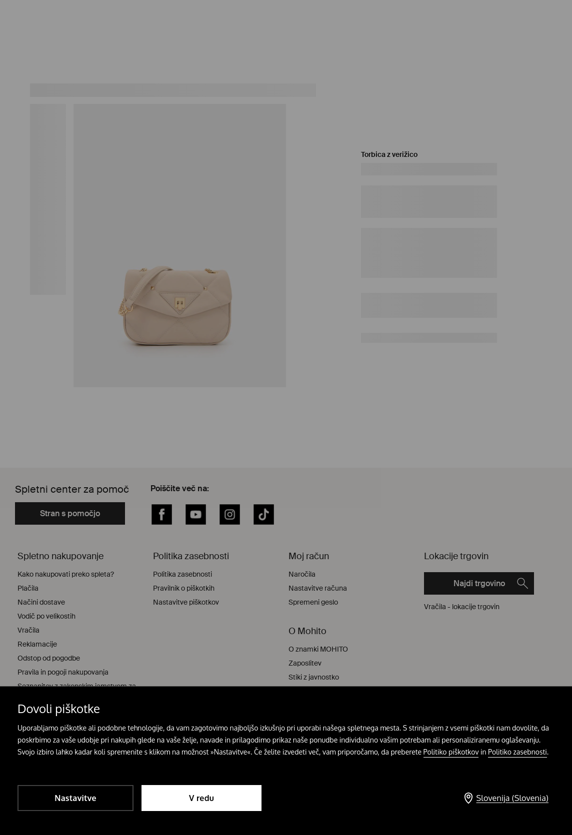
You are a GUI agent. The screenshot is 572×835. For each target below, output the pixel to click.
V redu (201, 798)
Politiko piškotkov (451, 752)
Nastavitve (75, 798)
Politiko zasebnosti (517, 752)
